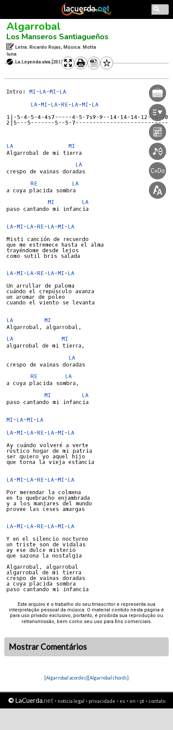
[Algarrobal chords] (108, 677)
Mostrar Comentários (48, 647)
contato (156, 701)
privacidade (102, 701)
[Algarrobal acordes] (66, 677)
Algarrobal (33, 26)
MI (32, 91)
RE (34, 183)
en (133, 701)
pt (142, 701)
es (122, 701)
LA (42, 91)
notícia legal (71, 701)
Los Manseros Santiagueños (57, 36)
